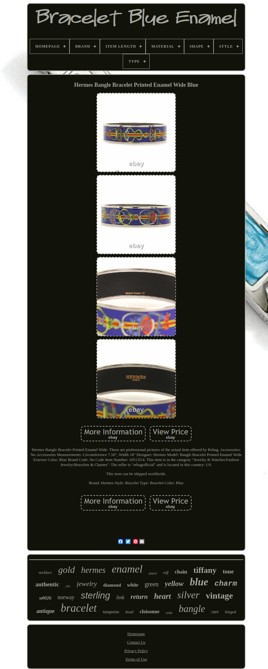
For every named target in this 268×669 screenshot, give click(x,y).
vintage (219, 595)
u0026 (45, 597)
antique (45, 611)
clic (67, 586)
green (151, 584)
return (139, 596)
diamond (112, 585)
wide (169, 613)
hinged (230, 611)
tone (228, 571)
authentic (47, 584)
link (120, 597)
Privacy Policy (136, 650)
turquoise (111, 611)
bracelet (79, 608)
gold (66, 569)
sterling (95, 595)
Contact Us (136, 642)
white (132, 585)
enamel (127, 569)
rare (215, 611)
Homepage (136, 633)
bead (129, 611)
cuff (165, 572)
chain (181, 572)
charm (225, 583)
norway (66, 597)
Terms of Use (136, 659)
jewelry (87, 584)
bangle (192, 608)
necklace (45, 572)
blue (199, 582)
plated (153, 573)
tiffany (205, 570)
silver (188, 594)
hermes (93, 570)
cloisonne (149, 611)
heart (162, 596)
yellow (174, 584)
